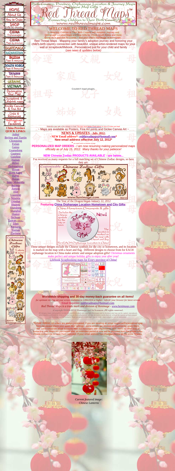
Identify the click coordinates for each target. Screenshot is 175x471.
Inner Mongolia (15, 182)
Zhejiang (16, 233)
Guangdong (15, 150)
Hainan (16, 159)
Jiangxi (16, 188)
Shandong (15, 207)
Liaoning (15, 194)
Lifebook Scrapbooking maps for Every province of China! (83, 259)
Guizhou (15, 156)
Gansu (15, 147)
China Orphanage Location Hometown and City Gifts (89, 204)
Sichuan (15, 217)
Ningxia (15, 198)
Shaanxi (15, 204)
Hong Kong (15, 172)
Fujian (15, 143)
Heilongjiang (15, 166)
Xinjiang (16, 226)
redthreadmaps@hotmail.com (97, 136)
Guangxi (15, 153)
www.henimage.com (123, 306)
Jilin (15, 191)
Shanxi (16, 214)
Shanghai (15, 210)
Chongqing (15, 140)
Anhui (15, 134)
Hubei (15, 175)
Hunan (16, 178)
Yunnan (15, 230)
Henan (15, 169)
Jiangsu (15, 185)
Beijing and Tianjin (16, 137)
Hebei (15, 163)
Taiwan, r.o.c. (15, 220)
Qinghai (15, 201)
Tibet (15, 223)
